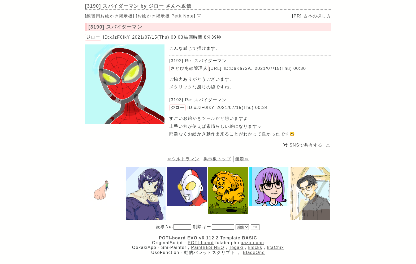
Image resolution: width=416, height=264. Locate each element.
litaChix (275, 247)
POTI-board (201, 242)
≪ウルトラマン (183, 159)
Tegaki (236, 247)
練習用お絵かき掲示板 (109, 16)
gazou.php (252, 242)
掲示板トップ (217, 159)
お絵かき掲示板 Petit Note (165, 16)
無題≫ (242, 159)
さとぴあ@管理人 (189, 68)
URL (215, 68)
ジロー (93, 37)
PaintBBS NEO (207, 247)
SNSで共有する (303, 145)
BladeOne (254, 252)
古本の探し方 (317, 16)
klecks (255, 247)
